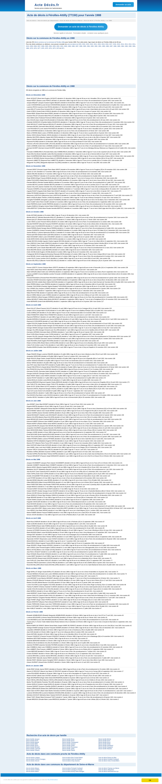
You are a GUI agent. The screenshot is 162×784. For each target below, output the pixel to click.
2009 (31, 45)
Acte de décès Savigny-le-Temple (72, 769)
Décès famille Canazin (33, 749)
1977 (38, 47)
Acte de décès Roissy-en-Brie (107, 757)
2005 (46, 45)
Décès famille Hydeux (68, 743)
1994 (88, 45)
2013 (126, 43)
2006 (42, 45)
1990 (103, 45)
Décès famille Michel (104, 738)
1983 (126, 45)
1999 (69, 45)
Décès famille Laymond (33, 748)
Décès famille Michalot (33, 746)
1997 (76, 45)
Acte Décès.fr (47, 5)
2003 (54, 45)
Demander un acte (123, 4)
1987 (111, 45)
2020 (99, 43)
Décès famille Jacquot (32, 738)
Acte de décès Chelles (33, 769)
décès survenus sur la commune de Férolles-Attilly (49, 41)
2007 (38, 45)
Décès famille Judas (68, 748)
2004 (50, 45)
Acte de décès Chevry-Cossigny (35, 758)
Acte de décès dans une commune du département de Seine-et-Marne (60, 764)
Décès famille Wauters (105, 748)
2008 (35, 45)
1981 (133, 45)
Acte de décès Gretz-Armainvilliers (108, 760)
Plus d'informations (76, 780)
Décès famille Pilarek (68, 749)
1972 (57, 47)
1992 (95, 45)
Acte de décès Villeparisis (106, 769)
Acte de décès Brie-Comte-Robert (72, 757)
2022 (91, 43)
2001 (61, 45)
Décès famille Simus (32, 745)
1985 (118, 45)
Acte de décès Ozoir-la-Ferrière (71, 758)
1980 (27, 47)
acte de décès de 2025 (74, 43)
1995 (84, 45)
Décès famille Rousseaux (70, 746)
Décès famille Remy (68, 738)
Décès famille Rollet (104, 743)
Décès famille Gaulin (68, 745)
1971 (62, 47)
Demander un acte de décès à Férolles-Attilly (81, 26)
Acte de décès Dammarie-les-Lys (108, 771)
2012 (130, 43)
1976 (42, 47)
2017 (110, 43)
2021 (95, 43)
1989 (107, 45)
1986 (114, 45)
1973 (54, 47)
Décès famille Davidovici (105, 745)
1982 (130, 45)
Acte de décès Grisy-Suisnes (71, 760)
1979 (31, 47)
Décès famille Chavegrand (70, 741)
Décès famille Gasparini (105, 746)
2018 (106, 43)
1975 (46, 47)
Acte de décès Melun (32, 771)
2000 (65, 45)
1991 (99, 45)
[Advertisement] (81, 67)
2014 (122, 43)
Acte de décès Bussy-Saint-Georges (73, 771)
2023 (87, 43)
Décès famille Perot (104, 740)
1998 (73, 45)
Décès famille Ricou (104, 741)
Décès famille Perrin (32, 740)
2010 (27, 45)
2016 (114, 43)
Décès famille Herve (68, 740)
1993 (92, 45)
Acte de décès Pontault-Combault (108, 758)
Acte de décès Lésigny (33, 757)
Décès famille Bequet (32, 741)
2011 (133, 43)
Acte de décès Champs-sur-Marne (108, 767)
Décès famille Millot (32, 743)
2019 (103, 43)
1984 (122, 45)
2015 (118, 43)
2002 (58, 45)
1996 (80, 45)
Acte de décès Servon (32, 760)
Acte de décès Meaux (32, 767)
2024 (83, 43)
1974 (50, 47)
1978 (35, 47)
